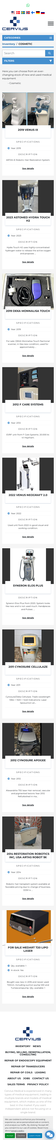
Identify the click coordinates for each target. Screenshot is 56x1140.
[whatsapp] (28, 5)
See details (28, 168)
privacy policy (17, 1131)
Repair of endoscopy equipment (28, 1060)
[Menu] (51, 23)
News (37, 1046)
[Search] (23, 53)
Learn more (34, 1135)
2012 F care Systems (28, 404)
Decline (21, 1135)
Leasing (40, 1072)
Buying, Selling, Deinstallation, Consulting (28, 1053)
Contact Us (40, 1078)
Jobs (26, 1078)
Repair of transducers (28, 1066)
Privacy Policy (38, 1084)
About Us (14, 1078)
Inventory (22, 1046)
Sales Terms (16, 1084)
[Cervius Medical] (28, 1033)
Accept (10, 1135)
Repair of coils (21, 1072)
